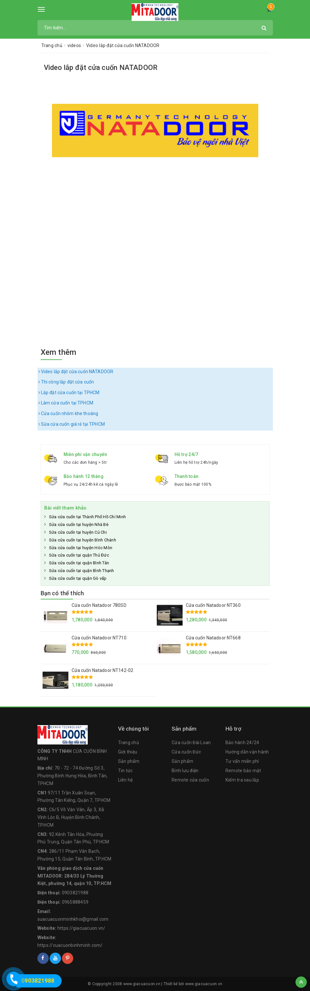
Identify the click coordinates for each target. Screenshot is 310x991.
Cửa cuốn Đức (186, 751)
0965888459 (75, 902)
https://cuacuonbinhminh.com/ (70, 945)
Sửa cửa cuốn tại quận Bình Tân (79, 562)
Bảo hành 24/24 (242, 742)
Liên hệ (125, 779)
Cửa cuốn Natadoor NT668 (213, 637)
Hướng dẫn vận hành (247, 751)
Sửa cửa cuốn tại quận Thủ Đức (79, 555)
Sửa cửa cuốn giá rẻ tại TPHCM (71, 424)
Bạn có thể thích (62, 593)
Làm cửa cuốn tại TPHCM (65, 402)
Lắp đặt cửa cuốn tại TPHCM (69, 392)
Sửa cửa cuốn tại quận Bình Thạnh (81, 570)
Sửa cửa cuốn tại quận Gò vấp (78, 578)
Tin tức (125, 770)
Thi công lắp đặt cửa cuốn (66, 381)
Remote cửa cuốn (190, 779)
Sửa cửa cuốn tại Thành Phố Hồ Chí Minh (87, 516)
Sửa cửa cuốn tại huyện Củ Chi (78, 532)
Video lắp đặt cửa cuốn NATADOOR (101, 67)
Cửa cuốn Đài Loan (191, 742)
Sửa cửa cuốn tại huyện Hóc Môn (81, 547)
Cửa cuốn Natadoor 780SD (99, 605)
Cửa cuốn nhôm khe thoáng (68, 413)
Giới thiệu (127, 751)
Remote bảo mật (243, 770)
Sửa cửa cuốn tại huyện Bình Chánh (82, 540)
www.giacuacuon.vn (203, 984)
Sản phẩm (129, 761)
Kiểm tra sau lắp (242, 779)
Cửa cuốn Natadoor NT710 (99, 637)
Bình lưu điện (185, 770)
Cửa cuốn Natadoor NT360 (213, 605)
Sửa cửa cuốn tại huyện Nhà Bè (78, 524)
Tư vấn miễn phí (242, 761)
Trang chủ (128, 742)
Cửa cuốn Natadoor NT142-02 (103, 670)
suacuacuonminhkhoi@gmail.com (73, 919)
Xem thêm (58, 352)
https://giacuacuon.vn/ (81, 928)
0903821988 (75, 892)
